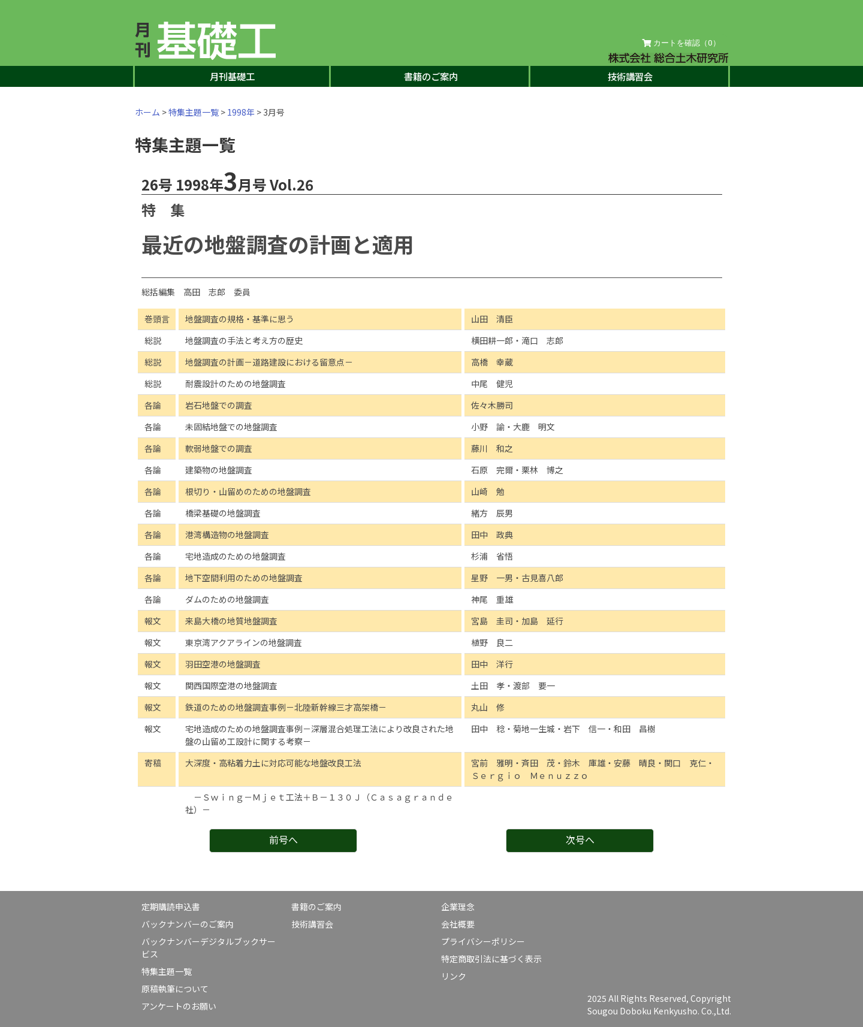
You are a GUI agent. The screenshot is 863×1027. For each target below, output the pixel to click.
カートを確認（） (681, 43)
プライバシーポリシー (483, 941)
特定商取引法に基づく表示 (491, 959)
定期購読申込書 (170, 907)
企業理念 (458, 907)
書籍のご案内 (431, 76)
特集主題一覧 (193, 112)
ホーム (147, 112)
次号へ (580, 839)
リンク (453, 976)
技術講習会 (630, 76)
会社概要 (458, 924)
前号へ (283, 839)
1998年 (241, 112)
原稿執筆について (175, 989)
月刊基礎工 (232, 76)
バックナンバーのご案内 (187, 924)
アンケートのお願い (178, 1006)
